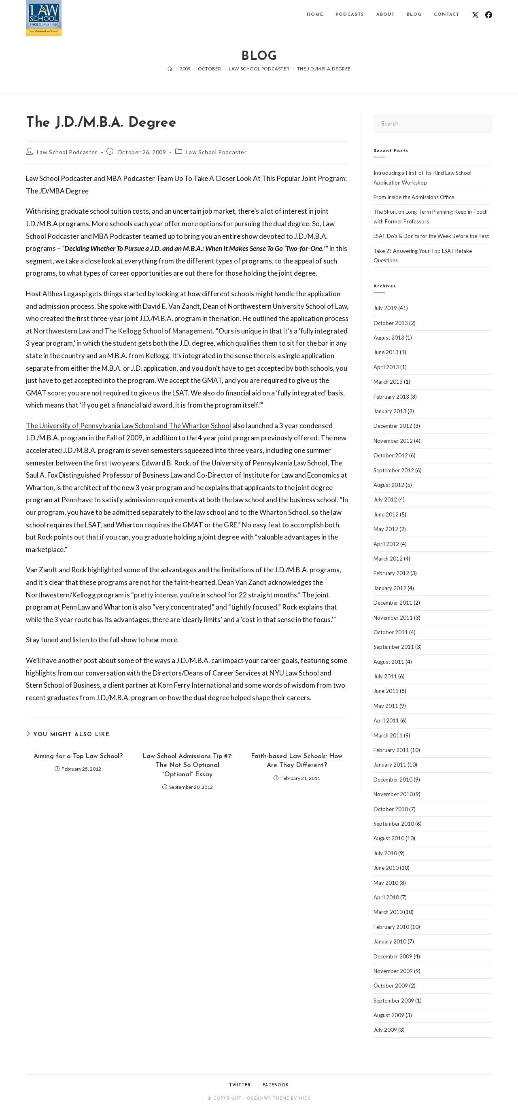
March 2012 (388, 558)
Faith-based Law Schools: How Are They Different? (296, 761)
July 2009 (385, 1029)
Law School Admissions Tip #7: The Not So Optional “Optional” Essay (187, 765)
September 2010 (394, 823)
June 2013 (386, 352)
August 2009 (389, 1015)
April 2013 (386, 367)
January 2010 (390, 941)
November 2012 (393, 441)
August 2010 (389, 838)
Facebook (276, 1085)
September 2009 (394, 1000)
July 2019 (385, 308)
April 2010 (386, 897)
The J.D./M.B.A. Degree (323, 68)
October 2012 (391, 455)
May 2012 (386, 529)
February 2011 (391, 750)
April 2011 (386, 720)
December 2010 (393, 779)
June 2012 (386, 514)
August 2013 (389, 337)
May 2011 (386, 706)
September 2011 (394, 647)
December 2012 (393, 426)
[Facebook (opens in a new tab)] (488, 14)
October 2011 (391, 632)
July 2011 (385, 676)
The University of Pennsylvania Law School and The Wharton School (128, 425)
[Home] (170, 68)
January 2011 (390, 764)
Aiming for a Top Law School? (78, 756)
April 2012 (386, 544)
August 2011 (389, 662)
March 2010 (388, 912)
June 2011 (386, 691)
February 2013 (391, 396)
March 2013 (388, 381)
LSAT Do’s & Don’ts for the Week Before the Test (431, 236)
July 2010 (385, 853)
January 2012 (390, 588)
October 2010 (391, 809)
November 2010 (393, 794)
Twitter (240, 1085)
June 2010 (386, 868)
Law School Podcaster (67, 152)
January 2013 (390, 411)
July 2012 (385, 499)
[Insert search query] (433, 123)
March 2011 (388, 735)
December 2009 (393, 956)
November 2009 (393, 971)
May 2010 (386, 883)
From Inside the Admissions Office (414, 197)
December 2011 (393, 602)
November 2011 (393, 617)
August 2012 (389, 485)
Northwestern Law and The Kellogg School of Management (123, 331)
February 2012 (391, 573)
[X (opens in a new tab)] (475, 14)
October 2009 (391, 985)
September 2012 (394, 470)
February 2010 (391, 927)
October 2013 (391, 323)
